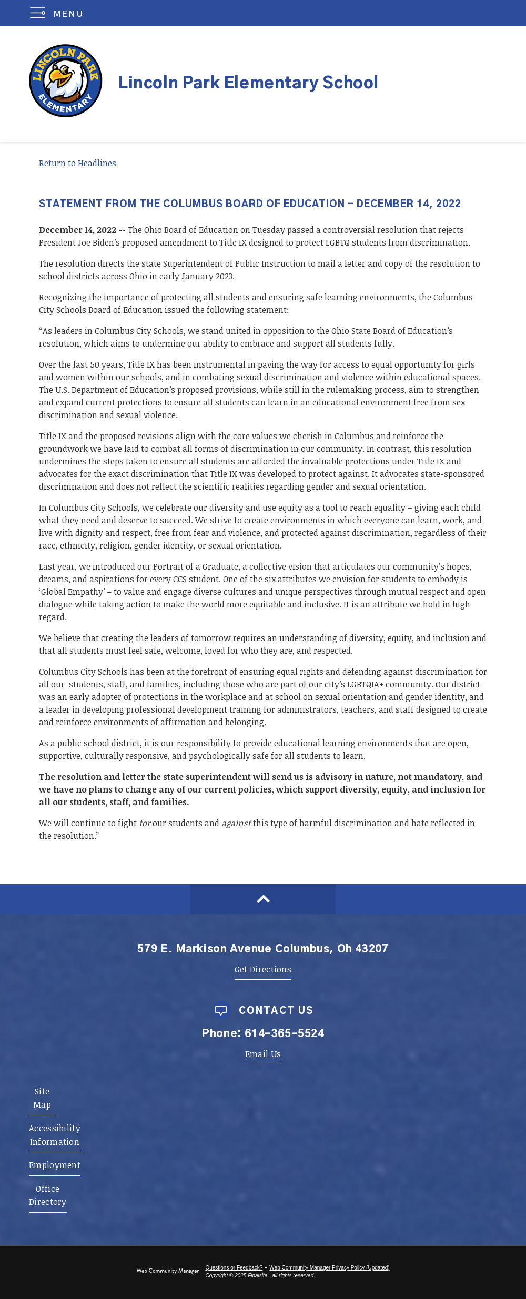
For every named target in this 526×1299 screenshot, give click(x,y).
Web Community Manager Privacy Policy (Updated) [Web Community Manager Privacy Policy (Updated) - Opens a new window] (329, 1268)
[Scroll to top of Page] (263, 899)
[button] (59, 13)
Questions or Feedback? (233, 1268)
